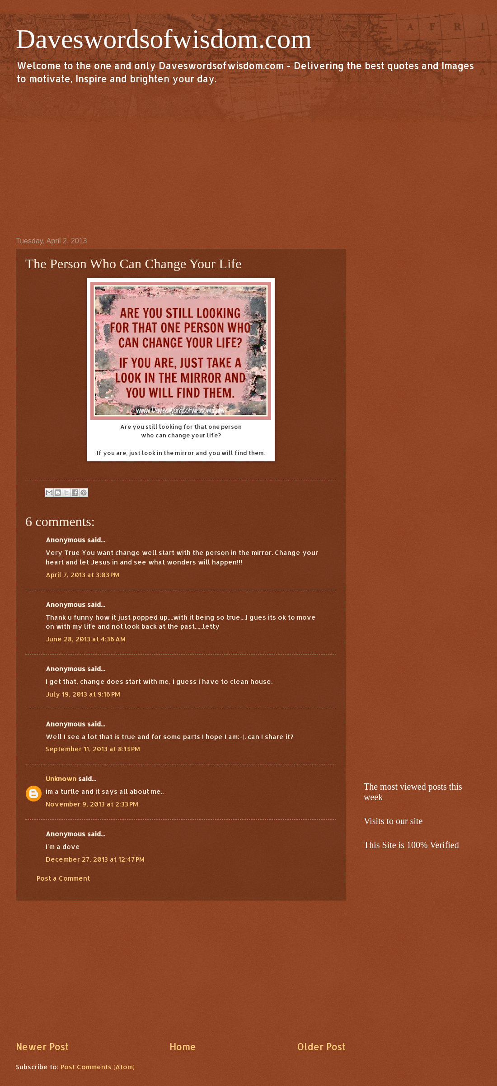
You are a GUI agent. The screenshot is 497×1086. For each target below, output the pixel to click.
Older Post (321, 1047)
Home (182, 1047)
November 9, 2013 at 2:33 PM (92, 804)
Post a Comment (63, 878)
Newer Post (42, 1047)
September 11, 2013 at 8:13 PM (93, 749)
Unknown (61, 778)
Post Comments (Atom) (98, 1066)
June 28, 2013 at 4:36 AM (86, 639)
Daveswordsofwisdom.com (164, 39)
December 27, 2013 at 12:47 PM (95, 859)
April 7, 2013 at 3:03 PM (82, 574)
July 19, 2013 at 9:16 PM (83, 694)
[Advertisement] (248, 160)
